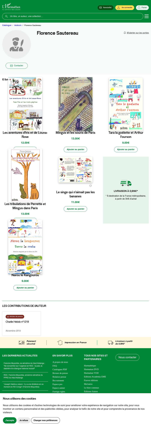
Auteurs (17, 25)
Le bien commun (91, 388)
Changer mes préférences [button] (46, 420)
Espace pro (57, 384)
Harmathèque (90, 366)
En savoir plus (16, 326)
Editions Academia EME (95, 377)
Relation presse (59, 377)
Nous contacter (127, 357)
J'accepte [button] (9, 420)
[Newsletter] (105, 7)
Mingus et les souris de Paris (75, 132)
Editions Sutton (91, 392)
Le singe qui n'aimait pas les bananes (75, 206)
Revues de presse (60, 373)
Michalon (88, 384)
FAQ (54, 366)
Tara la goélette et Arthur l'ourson (125, 134)
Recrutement (58, 381)
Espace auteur (58, 388)
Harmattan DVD (91, 370)
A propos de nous (60, 362)
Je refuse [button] (23, 420)
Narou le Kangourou (25, 275)
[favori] (40, 126)
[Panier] (142, 7)
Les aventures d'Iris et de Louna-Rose (25, 134)
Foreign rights (58, 392)
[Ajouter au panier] (25, 149)
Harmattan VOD (91, 373)
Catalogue (6, 25)
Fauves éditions (91, 381)
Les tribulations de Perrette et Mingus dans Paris (25, 206)
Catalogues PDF (59, 370)
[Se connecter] (124, 7)
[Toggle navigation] (146, 16)
